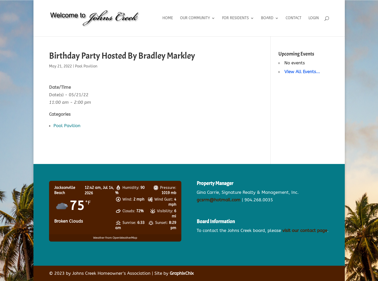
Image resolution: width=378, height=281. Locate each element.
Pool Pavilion (86, 66)
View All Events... (302, 71)
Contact (293, 18)
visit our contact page (304, 230)
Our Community (195, 18)
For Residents (235, 18)
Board (267, 18)
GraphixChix (182, 273)
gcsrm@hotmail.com (218, 199)
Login (313, 18)
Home (167, 18)
